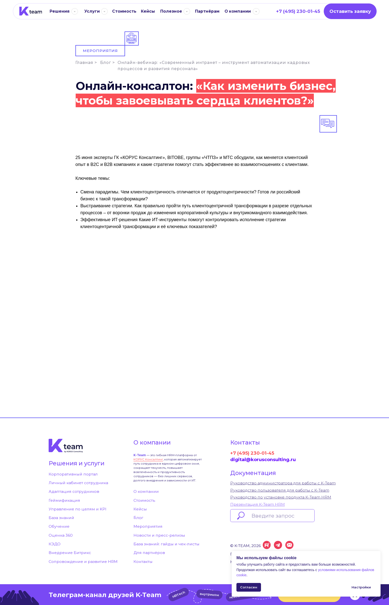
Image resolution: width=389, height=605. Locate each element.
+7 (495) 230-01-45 (252, 453)
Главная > (86, 62)
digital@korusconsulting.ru (263, 459)
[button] (350, 11)
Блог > (107, 62)
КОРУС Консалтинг (148, 459)
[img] (30, 11)
